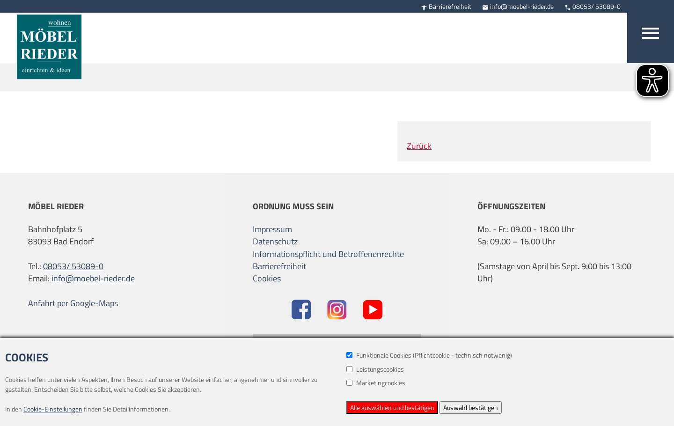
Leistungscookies (375, 369)
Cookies (267, 278)
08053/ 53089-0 (592, 6)
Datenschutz (275, 241)
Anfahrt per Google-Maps (73, 303)
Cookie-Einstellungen (52, 409)
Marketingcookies (375, 383)
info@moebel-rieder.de (518, 6)
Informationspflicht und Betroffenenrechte (328, 254)
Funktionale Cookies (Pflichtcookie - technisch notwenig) (429, 355)
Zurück (419, 146)
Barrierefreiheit (446, 6)
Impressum (272, 229)
